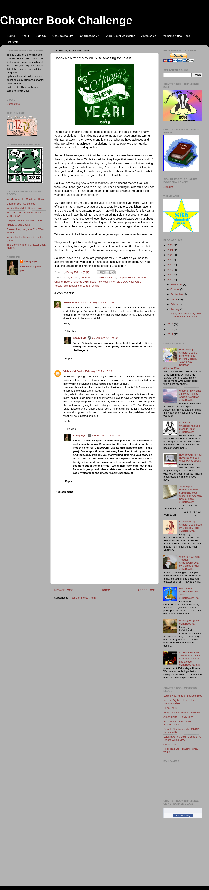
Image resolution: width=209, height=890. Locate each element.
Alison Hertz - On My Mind (178, 716)
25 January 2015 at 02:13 (106, 337)
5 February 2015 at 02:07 (106, 435)
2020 (170, 254)
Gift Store (13, 41)
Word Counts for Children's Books (26, 199)
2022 (170, 245)
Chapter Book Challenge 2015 (71, 281)
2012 (170, 334)
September (177, 294)
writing (95, 285)
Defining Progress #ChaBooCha (189, 622)
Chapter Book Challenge (66, 20)
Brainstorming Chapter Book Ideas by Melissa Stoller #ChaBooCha (190, 526)
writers (87, 285)
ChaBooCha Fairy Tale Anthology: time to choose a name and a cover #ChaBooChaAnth (190, 658)
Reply (66, 323)
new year (103, 281)
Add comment (64, 491)
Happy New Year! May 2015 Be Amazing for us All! (186, 315)
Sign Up (41, 35)
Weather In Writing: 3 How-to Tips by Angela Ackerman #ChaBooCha (190, 395)
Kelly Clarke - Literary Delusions (181, 712)
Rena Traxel (170, 707)
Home (11, 35)
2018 (170, 265)
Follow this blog (183, 815)
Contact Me (13, 104)
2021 (170, 250)
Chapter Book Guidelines (21, 203)
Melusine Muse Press (176, 35)
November (176, 284)
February (175, 304)
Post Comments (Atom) (83, 597)
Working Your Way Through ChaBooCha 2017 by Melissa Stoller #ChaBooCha (189, 562)
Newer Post (63, 590)
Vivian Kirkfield (72, 371)
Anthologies (148, 35)
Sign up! (168, 187)
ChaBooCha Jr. (89, 35)
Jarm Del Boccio (73, 302)
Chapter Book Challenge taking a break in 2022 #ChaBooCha (189, 427)
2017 (170, 270)
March (174, 299)
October (175, 289)
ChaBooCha (87, 277)
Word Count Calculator (120, 35)
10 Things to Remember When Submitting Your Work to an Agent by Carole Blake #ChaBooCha (190, 494)
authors (74, 277)
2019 (170, 260)
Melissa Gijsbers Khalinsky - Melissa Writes (179, 702)
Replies (71, 331)
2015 (66, 277)
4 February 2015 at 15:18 (97, 371)
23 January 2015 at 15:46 (99, 302)
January (175, 309)
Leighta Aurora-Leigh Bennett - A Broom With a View (181, 738)
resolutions (75, 285)
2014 (170, 324)
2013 (170, 329)
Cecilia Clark (170, 744)
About (25, 35)
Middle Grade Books (18, 224)
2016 (170, 275)
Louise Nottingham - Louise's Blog (182, 695)
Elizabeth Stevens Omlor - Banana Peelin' (178, 723)
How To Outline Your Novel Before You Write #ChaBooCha (190, 457)
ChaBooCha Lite (62, 35)
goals (93, 281)
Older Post (146, 590)
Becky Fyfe (79, 337)
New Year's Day (118, 281)
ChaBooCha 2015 (106, 277)
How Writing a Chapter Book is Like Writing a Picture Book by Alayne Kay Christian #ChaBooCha (180, 358)
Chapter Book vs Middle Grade (24, 220)
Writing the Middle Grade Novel (24, 208)
